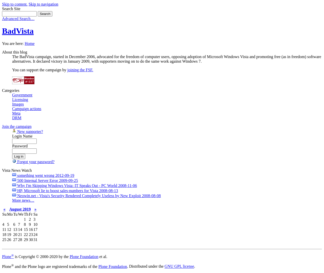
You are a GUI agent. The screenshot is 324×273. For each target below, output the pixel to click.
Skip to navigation (43, 4)
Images (18, 104)
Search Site (11, 9)
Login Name (22, 136)
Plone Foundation (84, 256)
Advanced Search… (18, 18)
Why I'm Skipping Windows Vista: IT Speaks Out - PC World (74, 185)
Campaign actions (26, 109)
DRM (16, 118)
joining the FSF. (80, 70)
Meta (16, 113)
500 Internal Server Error (45, 180)
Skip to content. (15, 4)
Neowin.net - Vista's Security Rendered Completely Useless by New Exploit (86, 196)
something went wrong (43, 175)
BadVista (18, 31)
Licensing (20, 99)
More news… (23, 200)
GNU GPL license (179, 266)
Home (29, 43)
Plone (8, 256)
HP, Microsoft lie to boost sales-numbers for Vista (65, 191)
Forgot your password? (33, 162)
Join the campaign (16, 126)
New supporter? (27, 131)
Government (22, 95)
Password (20, 146)
